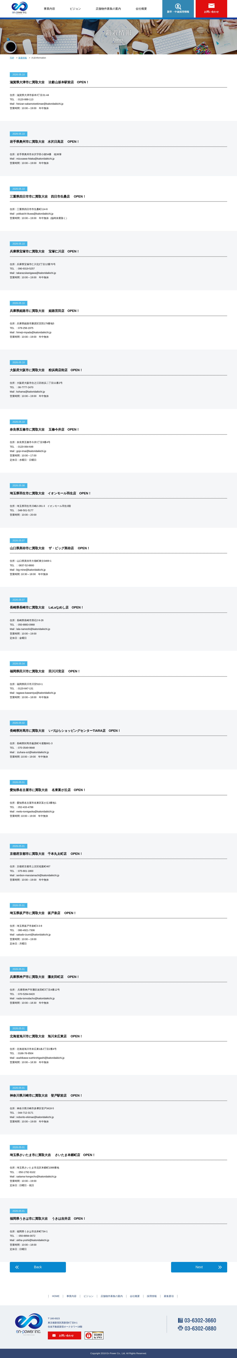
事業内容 (49, 8)
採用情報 (152, 1296)
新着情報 (22, 58)
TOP (12, 58)
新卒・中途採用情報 (178, 8)
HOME (55, 1296)
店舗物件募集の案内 (108, 8)
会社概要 (141, 8)
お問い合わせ (211, 8)
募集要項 (169, 1296)
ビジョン (75, 8)
